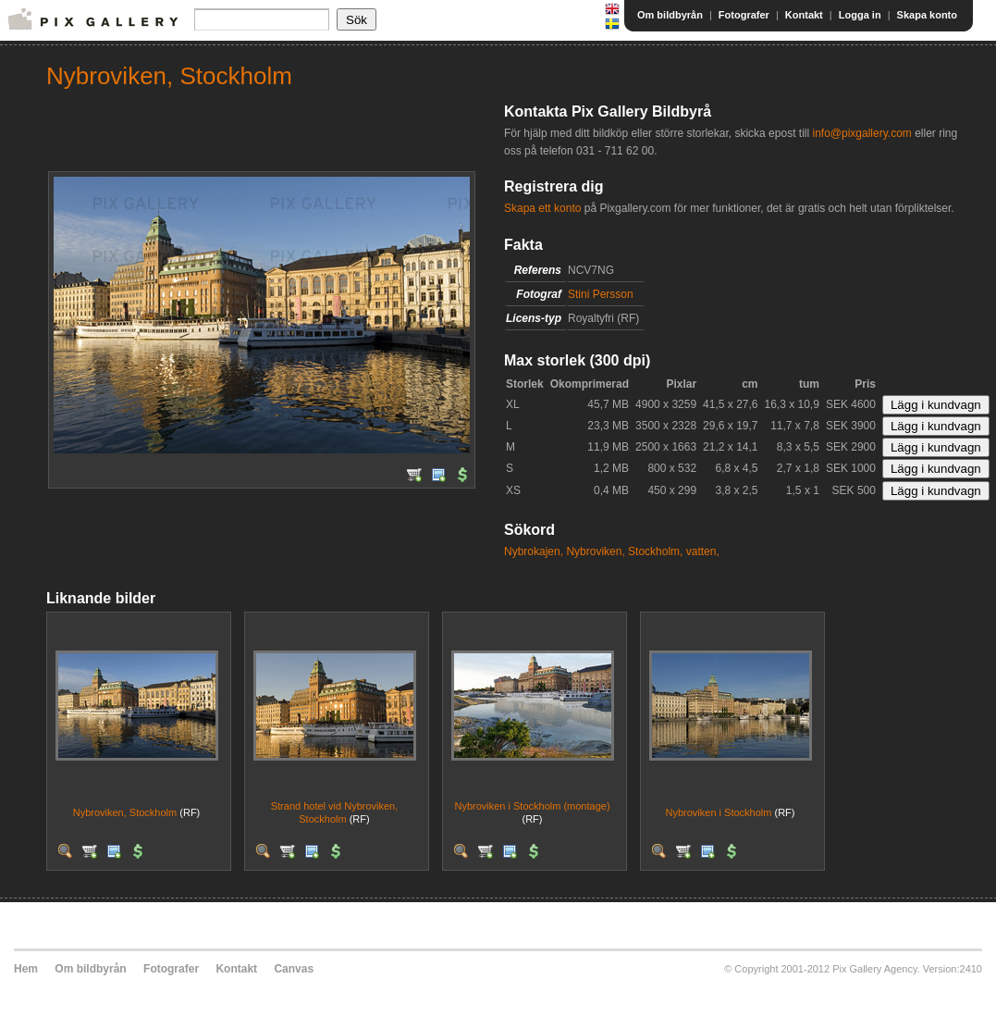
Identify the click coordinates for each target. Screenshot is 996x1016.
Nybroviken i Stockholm (719, 812)
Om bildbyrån (670, 14)
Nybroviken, (595, 551)
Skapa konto (927, 14)
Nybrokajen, (533, 551)
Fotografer (744, 14)
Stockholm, (655, 551)
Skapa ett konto (542, 208)
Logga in (860, 14)
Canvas (294, 968)
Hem (26, 968)
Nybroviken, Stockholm (125, 812)
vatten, (702, 551)
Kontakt (804, 14)
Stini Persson (600, 294)
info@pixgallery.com (861, 133)
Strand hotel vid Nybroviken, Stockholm (335, 812)
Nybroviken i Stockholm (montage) (531, 806)
